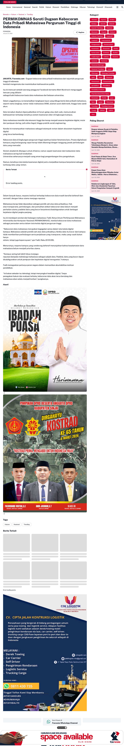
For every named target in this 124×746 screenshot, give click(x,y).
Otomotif (99, 7)
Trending (27, 524)
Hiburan (83, 7)
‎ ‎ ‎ (22, 720)
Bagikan (80, 32)
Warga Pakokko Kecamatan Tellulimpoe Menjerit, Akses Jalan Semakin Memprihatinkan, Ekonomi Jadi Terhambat (105, 145)
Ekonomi (56, 7)
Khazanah (108, 7)
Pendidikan (65, 7)
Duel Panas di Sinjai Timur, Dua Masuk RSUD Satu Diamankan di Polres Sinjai (104, 159)
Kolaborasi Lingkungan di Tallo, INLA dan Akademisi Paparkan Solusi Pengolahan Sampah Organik (105, 186)
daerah (94, 126)
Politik (41, 7)
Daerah (35, 7)
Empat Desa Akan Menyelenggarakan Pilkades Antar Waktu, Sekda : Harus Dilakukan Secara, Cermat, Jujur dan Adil (105, 172)
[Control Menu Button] (117, 7)
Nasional (27, 7)
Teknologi (91, 7)
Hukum (48, 7)
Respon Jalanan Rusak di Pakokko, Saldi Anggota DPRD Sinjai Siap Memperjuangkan (104, 131)
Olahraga (74, 7)
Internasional (17, 7)
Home (8, 7)
